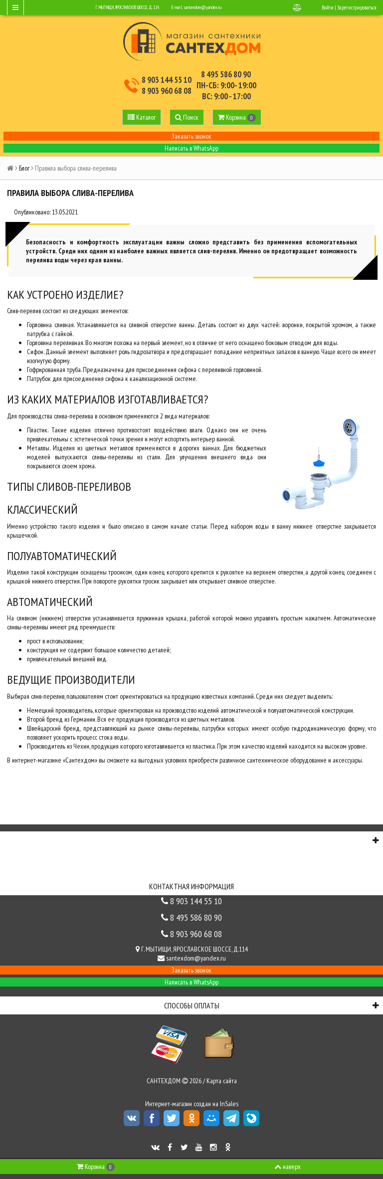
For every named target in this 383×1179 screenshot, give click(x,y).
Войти (328, 7)
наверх (287, 1166)
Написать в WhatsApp (191, 148)
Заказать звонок (191, 136)
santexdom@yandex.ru (202, 7)
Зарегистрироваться (356, 7)
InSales (229, 1103)
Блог (24, 168)
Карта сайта (221, 1080)
